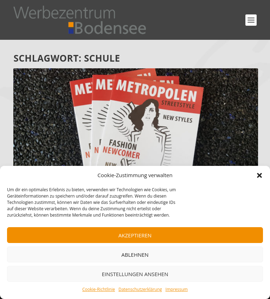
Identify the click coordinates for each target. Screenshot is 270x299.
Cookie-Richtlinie (98, 289)
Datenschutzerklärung (140, 289)
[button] (259, 175)
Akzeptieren (135, 235)
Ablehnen (134, 254)
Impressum (177, 289)
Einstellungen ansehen (135, 274)
